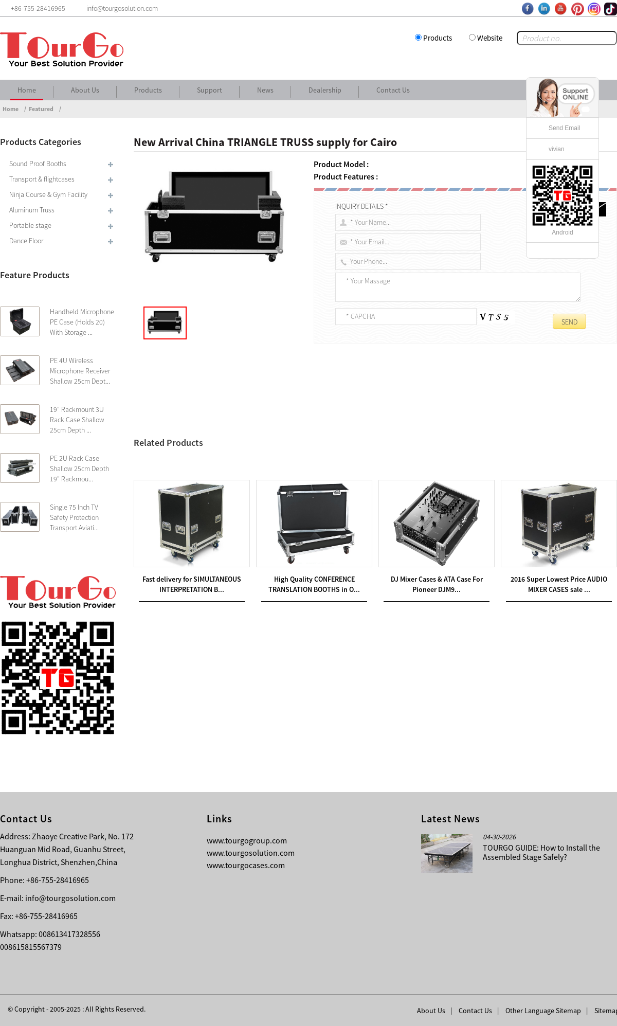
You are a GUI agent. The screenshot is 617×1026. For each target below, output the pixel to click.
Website (489, 38)
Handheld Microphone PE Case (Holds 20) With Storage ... (82, 322)
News (265, 90)
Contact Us (393, 90)
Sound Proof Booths (37, 163)
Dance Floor (26, 240)
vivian (557, 149)
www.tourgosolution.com (251, 853)
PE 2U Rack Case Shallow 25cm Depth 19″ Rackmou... (79, 468)
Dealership (324, 90)
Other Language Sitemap (543, 1010)
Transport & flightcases (42, 179)
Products (437, 38)
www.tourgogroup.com (247, 840)
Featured (41, 109)
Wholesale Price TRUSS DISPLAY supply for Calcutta (245, 465)
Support (209, 90)
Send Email (564, 128)
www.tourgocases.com (246, 865)
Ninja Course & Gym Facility (48, 194)
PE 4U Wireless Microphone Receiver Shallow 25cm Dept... (80, 371)
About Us (85, 90)
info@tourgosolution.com (70, 898)
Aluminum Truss (32, 209)
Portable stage (30, 225)
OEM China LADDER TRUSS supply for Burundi (226, 477)
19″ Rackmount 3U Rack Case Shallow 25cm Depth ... (77, 420)
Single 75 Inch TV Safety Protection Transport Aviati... (74, 517)
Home (26, 90)
